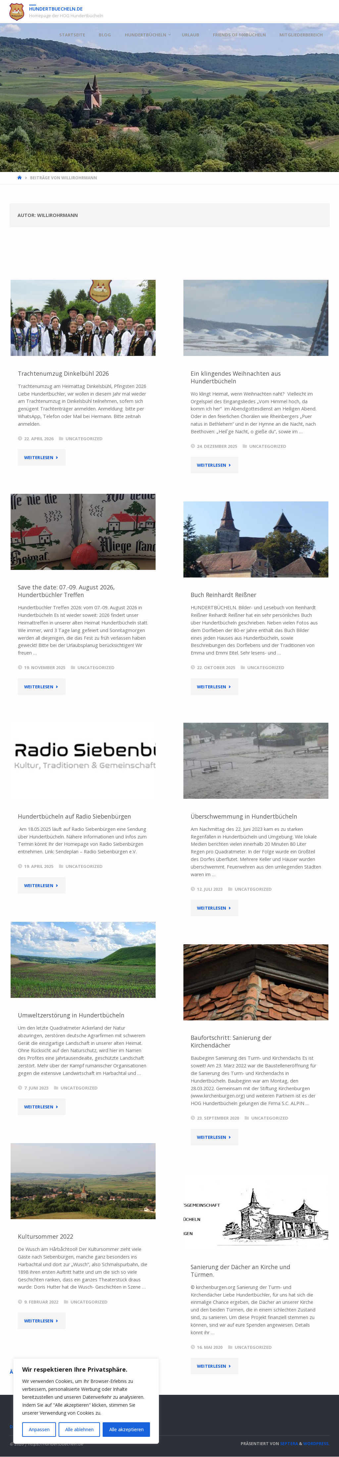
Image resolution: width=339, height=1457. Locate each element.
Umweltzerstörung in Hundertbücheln (71, 1015)
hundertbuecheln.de (56, 9)
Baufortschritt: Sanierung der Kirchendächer (231, 1041)
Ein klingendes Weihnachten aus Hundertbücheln (236, 377)
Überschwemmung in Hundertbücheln (244, 816)
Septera (288, 1444)
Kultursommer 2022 (45, 1236)
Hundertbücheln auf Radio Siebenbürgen (74, 816)
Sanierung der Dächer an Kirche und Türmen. (241, 1270)
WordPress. (316, 1444)
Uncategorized (84, 439)
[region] (86, 1401)
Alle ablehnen (79, 1429)
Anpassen (39, 1429)
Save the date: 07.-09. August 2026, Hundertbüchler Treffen (66, 591)
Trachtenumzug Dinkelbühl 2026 (63, 373)
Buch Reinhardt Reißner (223, 595)
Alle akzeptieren (126, 1429)
